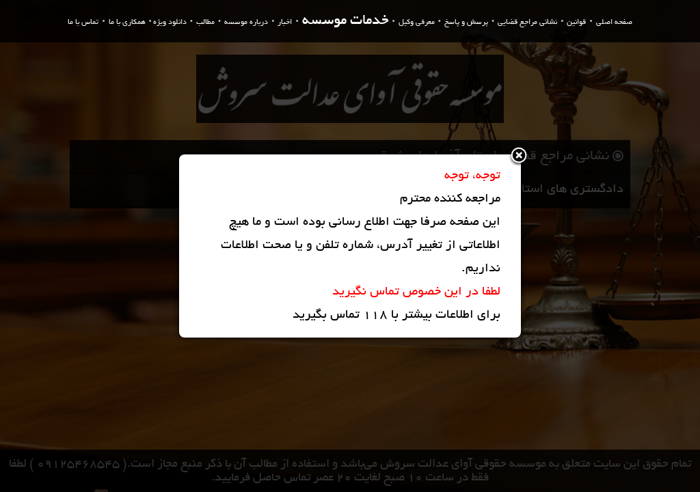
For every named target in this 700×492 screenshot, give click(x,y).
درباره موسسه (246, 22)
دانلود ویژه (170, 22)
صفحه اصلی (614, 22)
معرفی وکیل (417, 22)
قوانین (576, 22)
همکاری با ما (127, 22)
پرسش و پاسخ (466, 22)
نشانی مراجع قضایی (527, 22)
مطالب (205, 22)
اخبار (285, 22)
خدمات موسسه (345, 21)
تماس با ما (83, 22)
